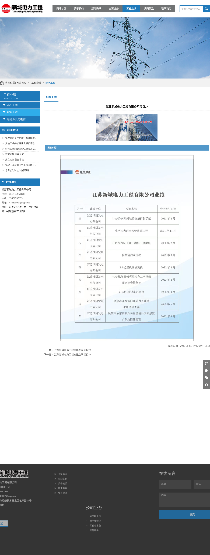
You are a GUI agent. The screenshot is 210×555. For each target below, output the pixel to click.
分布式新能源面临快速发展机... (21, 148)
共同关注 (149, 8)
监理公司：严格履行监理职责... (21, 138)
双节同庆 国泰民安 (14, 154)
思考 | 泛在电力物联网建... (18, 170)
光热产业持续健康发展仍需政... (21, 143)
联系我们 (166, 8)
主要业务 (114, 8)
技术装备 (61, 473)
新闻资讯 (96, 8)
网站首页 (61, 8)
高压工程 (10, 105)
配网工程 (53, 82)
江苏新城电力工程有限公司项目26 (72, 354)
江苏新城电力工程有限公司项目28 (72, 350)
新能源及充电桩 (14, 119)
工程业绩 (131, 8)
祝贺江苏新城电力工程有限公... (21, 165)
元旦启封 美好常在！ (15, 159)
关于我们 (79, 8)
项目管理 (61, 478)
